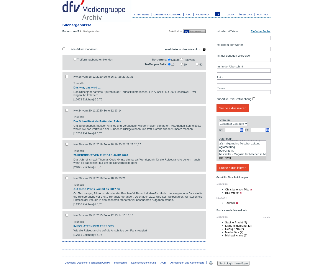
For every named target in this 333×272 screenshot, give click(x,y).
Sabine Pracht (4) (236, 222)
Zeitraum (224, 120)
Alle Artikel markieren (84, 49)
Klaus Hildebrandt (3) (238, 225)
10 (172, 64)
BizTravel (242, 158)
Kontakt (262, 14)
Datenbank (225, 138)
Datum (175, 59)
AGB (163, 262)
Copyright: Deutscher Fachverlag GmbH (87, 262)
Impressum (120, 262)
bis (247, 129)
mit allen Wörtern (227, 31)
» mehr (267, 217)
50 (200, 64)
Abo (188, 14)
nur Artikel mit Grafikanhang (234, 99)
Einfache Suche (260, 31)
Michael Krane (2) (236, 235)
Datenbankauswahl (167, 14)
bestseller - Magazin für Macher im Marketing (242, 154)
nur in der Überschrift (230, 66)
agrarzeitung (242, 147)
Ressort (221, 88)
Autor (220, 77)
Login (230, 14)
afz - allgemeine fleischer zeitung (242, 144)
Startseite (141, 14)
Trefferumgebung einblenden (95, 59)
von (221, 129)
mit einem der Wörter (230, 44)
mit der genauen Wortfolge (233, 55)
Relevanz (189, 59)
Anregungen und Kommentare (188, 262)
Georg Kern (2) (234, 229)
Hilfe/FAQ (202, 14)
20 (185, 64)
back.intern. (242, 151)
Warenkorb (196, 31)
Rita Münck (233, 192)
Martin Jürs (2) (234, 232)
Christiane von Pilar (238, 189)
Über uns (245, 14)
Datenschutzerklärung (143, 262)
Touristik (231, 203)
